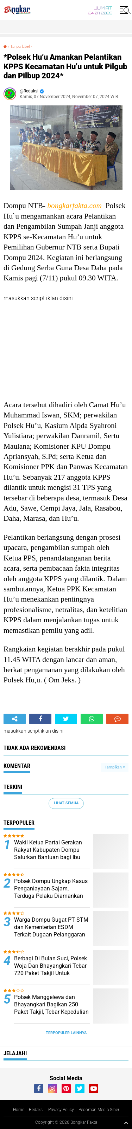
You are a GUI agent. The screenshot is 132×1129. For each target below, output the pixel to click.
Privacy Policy (61, 1109)
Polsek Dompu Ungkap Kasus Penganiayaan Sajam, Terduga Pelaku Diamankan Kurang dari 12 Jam (51, 892)
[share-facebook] (40, 719)
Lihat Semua (66, 803)
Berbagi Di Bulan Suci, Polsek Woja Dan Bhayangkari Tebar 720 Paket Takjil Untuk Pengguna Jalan (50, 969)
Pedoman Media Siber (98, 1109)
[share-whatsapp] (92, 719)
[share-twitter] (66, 719)
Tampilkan (115, 767)
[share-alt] (15, 719)
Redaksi (36, 1109)
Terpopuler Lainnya (66, 1033)
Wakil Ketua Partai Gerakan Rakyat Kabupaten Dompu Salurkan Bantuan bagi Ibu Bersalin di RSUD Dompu (48, 853)
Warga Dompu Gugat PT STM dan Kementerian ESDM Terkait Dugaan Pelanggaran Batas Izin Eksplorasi (51, 930)
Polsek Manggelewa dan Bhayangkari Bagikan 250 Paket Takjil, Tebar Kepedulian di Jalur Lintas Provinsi (51, 1008)
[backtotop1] (126, 1122)
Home (18, 1109)
